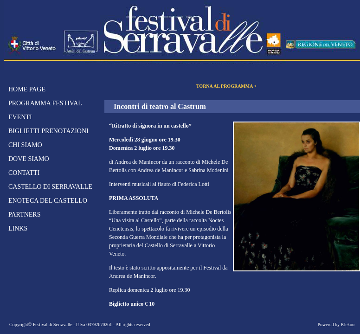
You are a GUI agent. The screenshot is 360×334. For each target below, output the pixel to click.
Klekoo (347, 324)
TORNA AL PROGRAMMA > (226, 86)
